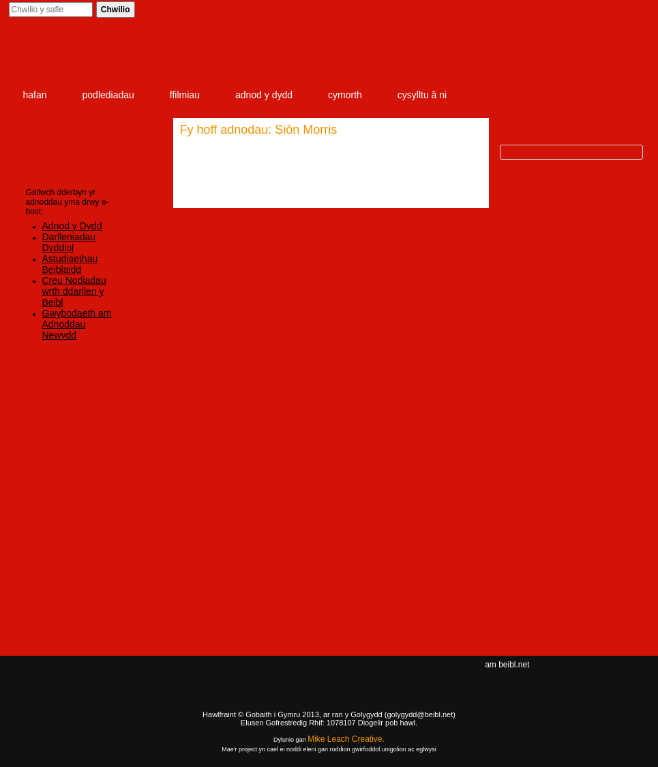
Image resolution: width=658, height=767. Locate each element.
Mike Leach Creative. (346, 739)
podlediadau (108, 94)
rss (623, 677)
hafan (35, 94)
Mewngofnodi (547, 10)
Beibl (89, 55)
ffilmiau (185, 94)
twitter (602, 677)
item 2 (451, 56)
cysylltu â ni (422, 94)
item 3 (529, 56)
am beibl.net (507, 664)
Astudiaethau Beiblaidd (70, 264)
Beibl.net (329, 689)
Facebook (580, 677)
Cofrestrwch (613, 10)
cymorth (345, 94)
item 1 (362, 55)
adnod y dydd (264, 94)
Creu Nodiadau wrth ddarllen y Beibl (74, 291)
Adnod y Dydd (72, 225)
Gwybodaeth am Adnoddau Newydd (77, 324)
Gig (50, 713)
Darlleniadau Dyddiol (69, 242)
